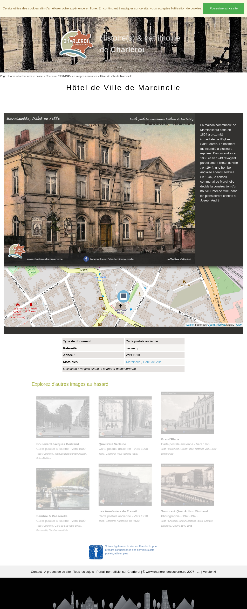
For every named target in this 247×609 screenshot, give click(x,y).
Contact (36, 571)
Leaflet (190, 324)
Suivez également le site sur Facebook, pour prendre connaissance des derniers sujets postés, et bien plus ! (131, 550)
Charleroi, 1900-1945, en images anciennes (71, 76)
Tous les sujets (83, 571)
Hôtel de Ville (152, 362)
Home (11, 76)
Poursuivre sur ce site (224, 8)
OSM (239, 324)
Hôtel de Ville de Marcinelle (116, 76)
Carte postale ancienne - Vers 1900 (124, 448)
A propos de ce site (57, 571)
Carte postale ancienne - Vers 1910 (124, 516)
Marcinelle (133, 362)
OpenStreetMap (216, 324)
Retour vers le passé (30, 76)
